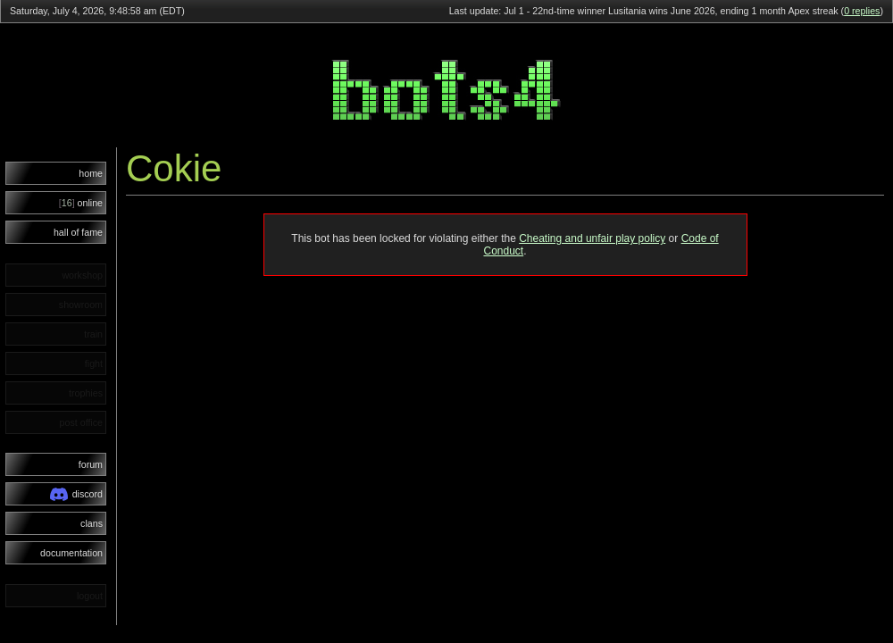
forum (91, 464)
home (91, 173)
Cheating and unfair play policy (592, 238)
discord (76, 494)
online (81, 202)
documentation (71, 552)
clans (91, 523)
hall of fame (78, 232)
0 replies (862, 10)
